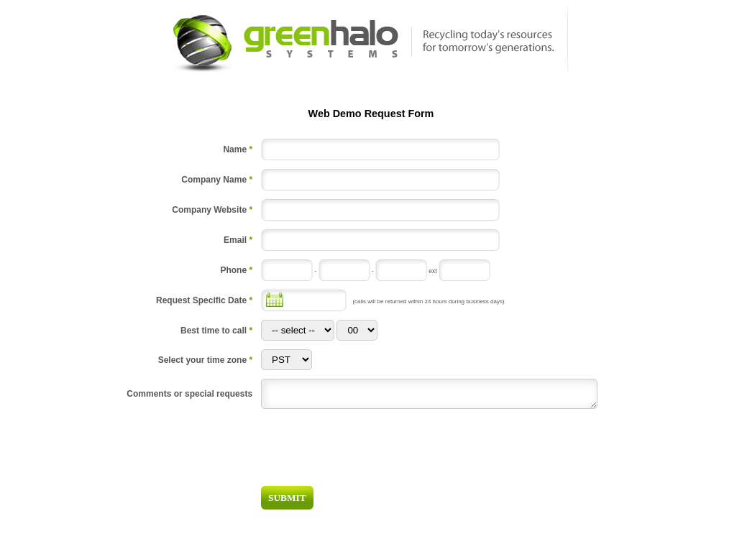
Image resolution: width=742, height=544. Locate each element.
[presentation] (497, 450)
